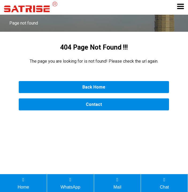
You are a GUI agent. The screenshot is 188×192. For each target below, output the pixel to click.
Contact (94, 104)
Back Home (93, 87)
